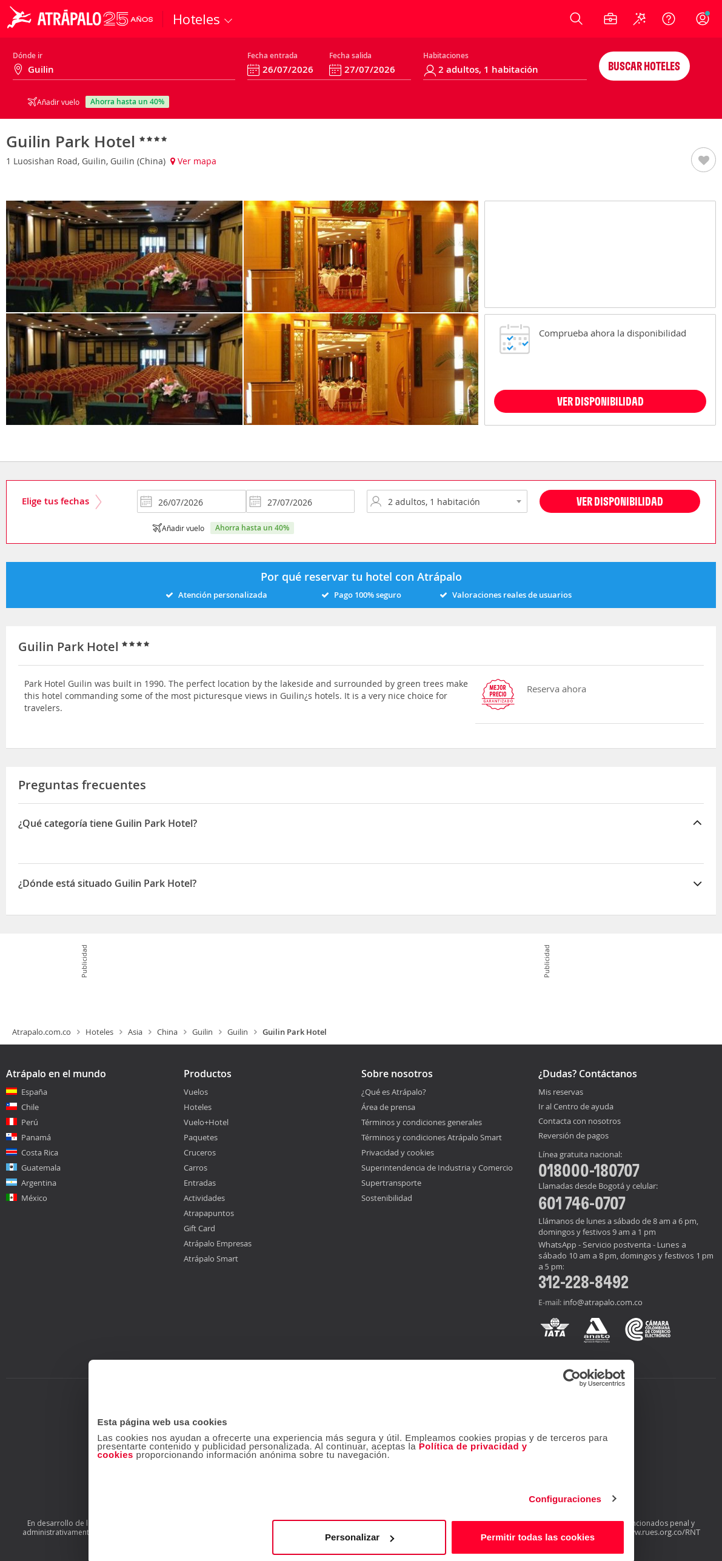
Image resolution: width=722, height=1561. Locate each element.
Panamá (36, 1137)
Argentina (38, 1182)
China (167, 1031)
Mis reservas (560, 1092)
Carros (195, 1167)
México (34, 1197)
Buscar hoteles (644, 65)
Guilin (202, 1031)
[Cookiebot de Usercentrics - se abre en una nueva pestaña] (572, 1374)
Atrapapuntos (209, 1213)
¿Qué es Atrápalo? (393, 1091)
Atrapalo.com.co (41, 1031)
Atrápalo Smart (211, 1258)
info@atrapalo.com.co (603, 1302)
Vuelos (196, 1091)
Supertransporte (391, 1182)
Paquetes (201, 1137)
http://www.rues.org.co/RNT (649, 1531)
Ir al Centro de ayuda (575, 1107)
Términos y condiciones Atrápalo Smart (431, 1137)
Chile (30, 1106)
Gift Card (199, 1228)
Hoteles (99, 1031)
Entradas (200, 1182)
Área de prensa (388, 1106)
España (34, 1091)
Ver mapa (193, 161)
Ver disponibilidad (620, 501)
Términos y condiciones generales (421, 1122)
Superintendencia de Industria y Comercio (437, 1167)
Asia (135, 1031)
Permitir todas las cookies (538, 1533)
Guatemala (41, 1167)
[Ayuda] (668, 19)
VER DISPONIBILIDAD (600, 401)
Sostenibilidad (386, 1197)
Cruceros (200, 1152)
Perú (29, 1122)
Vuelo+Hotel (206, 1122)
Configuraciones (565, 1495)
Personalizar (359, 1533)
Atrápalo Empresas (218, 1243)
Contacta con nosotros (579, 1121)
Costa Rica (39, 1152)
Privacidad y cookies (397, 1152)
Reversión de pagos (573, 1136)
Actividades (204, 1197)
